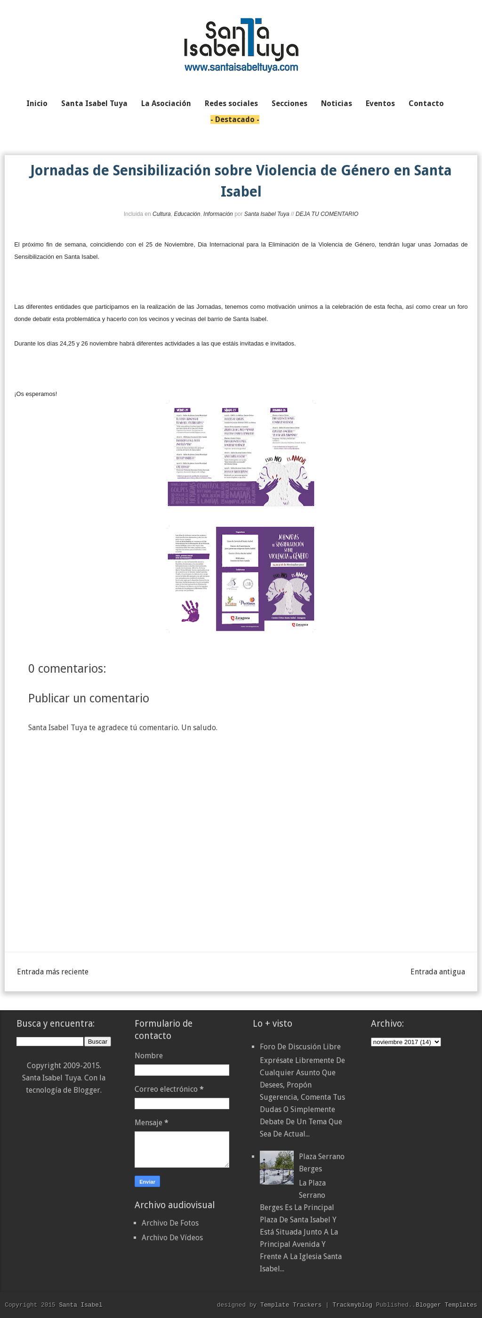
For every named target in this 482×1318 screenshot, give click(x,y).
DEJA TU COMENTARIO (327, 214)
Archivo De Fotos (170, 1223)
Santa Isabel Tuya (266, 214)
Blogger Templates (446, 1305)
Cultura (162, 214)
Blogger (86, 1090)
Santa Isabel (80, 1305)
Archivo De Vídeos (172, 1237)
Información (218, 214)
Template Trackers (291, 1305)
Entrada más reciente (52, 971)
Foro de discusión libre (300, 1046)
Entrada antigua (437, 971)
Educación (187, 214)
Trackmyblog (352, 1305)
